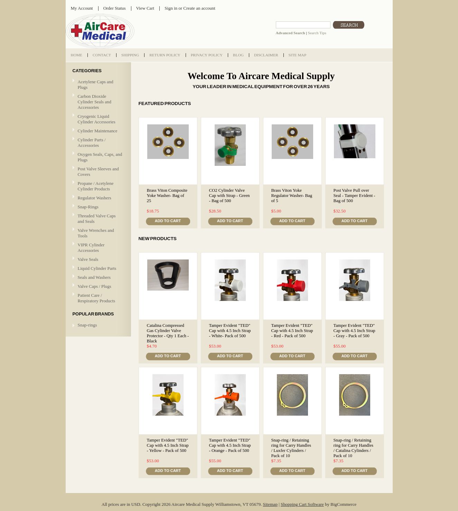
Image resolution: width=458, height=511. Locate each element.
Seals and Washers (94, 277)
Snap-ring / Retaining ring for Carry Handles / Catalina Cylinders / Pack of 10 (354, 448)
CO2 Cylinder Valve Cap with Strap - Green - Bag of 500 (229, 195)
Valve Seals (97, 260)
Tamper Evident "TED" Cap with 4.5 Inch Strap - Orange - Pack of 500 (230, 445)
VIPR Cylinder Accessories (91, 247)
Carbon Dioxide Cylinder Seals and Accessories (95, 102)
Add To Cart (168, 221)
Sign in (171, 8)
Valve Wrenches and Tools (96, 233)
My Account (82, 8)
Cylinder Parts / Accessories (92, 142)
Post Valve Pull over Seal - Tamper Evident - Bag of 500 (354, 195)
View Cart (145, 8)
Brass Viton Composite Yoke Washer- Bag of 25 (167, 195)
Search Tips (317, 33)
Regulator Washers (94, 197)
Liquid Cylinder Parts (97, 268)
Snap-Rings (88, 206)
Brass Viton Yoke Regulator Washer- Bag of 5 (291, 195)
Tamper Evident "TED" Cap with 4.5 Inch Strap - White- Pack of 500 (230, 330)
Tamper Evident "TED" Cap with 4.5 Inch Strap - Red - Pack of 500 (292, 330)
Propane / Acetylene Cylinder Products (96, 186)
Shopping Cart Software (302, 504)
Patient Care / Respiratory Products (97, 298)
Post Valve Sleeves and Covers (98, 171)
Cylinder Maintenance (98, 130)
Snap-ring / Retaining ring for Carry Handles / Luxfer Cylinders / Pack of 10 (291, 448)
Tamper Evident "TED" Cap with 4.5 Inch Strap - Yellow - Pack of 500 (168, 445)
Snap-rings (87, 325)
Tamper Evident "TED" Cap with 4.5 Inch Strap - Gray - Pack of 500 (354, 330)
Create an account (199, 8)
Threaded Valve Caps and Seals (97, 218)
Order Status (114, 8)
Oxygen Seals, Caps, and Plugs (100, 157)
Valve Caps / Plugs (97, 287)
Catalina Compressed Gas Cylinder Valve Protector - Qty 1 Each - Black (168, 333)
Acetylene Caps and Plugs (95, 84)
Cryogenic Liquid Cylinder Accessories (96, 119)
